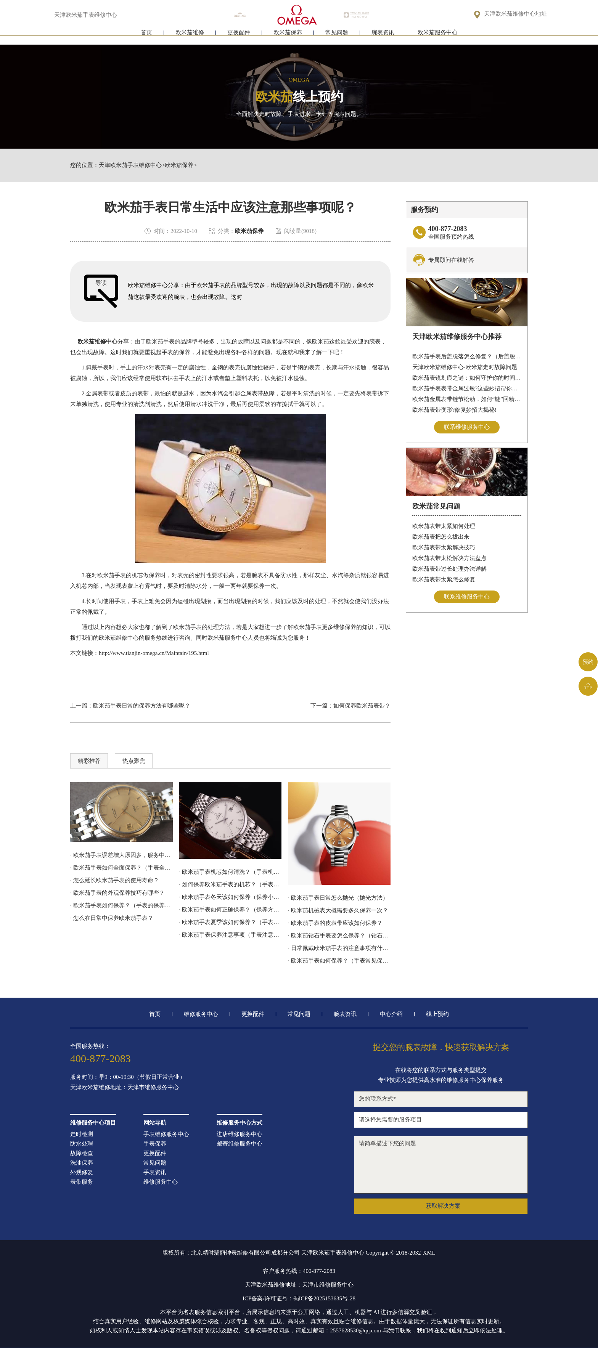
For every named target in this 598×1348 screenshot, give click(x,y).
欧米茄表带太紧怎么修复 (443, 579)
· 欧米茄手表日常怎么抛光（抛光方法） (338, 898)
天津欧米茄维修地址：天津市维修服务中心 (124, 1087)
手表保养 (154, 1144)
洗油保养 (81, 1163)
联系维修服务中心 (467, 427)
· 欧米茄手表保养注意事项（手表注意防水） (230, 935)
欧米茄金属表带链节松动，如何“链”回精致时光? (467, 399)
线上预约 (437, 1014)
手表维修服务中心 (166, 1134)
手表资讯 (154, 1172)
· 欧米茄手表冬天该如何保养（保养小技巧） (230, 897)
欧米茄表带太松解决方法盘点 (449, 558)
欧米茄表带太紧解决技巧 (443, 547)
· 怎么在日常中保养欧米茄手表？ (111, 918)
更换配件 (238, 37)
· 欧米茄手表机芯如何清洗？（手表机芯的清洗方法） (230, 872)
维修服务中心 (201, 1014)
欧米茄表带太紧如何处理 (443, 526)
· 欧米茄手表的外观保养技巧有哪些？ (117, 893)
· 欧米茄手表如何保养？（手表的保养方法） (121, 905)
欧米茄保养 (287, 37)
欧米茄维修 (189, 37)
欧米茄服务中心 (438, 37)
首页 (146, 37)
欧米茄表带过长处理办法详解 (449, 569)
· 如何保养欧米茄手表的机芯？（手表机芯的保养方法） (230, 884)
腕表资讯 (382, 37)
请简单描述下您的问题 (441, 1165)
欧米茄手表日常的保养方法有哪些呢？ (141, 706)
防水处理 (81, 1144)
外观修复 (81, 1172)
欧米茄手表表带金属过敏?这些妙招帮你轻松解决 (467, 388)
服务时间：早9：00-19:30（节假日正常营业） (127, 1077)
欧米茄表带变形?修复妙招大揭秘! (454, 410)
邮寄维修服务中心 (239, 1144)
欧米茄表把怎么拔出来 (440, 537)
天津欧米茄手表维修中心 (130, 165)
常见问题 (336, 37)
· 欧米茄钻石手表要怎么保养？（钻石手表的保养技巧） (339, 935)
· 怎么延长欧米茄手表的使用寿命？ (114, 880)
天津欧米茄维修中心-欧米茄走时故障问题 (464, 367)
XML (429, 1253)
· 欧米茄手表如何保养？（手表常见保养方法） (339, 961)
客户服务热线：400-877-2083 (299, 1271)
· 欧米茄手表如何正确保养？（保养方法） (230, 910)
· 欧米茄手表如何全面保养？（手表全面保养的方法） (121, 868)
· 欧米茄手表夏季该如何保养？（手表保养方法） (230, 922)
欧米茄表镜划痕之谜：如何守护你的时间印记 (467, 378)
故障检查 (81, 1153)
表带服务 (81, 1182)
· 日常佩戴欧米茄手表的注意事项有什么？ (339, 948)
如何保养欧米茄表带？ (362, 706)
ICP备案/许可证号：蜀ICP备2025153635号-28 (299, 1298)
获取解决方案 (443, 1206)
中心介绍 (391, 1014)
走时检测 (81, 1134)
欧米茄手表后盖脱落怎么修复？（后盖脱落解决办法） (467, 356)
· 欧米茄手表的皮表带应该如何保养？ (335, 923)
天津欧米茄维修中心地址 (515, 14)
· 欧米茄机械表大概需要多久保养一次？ (338, 910)
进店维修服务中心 (239, 1134)
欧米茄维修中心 (97, 342)
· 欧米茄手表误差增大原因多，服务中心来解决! (121, 855)
